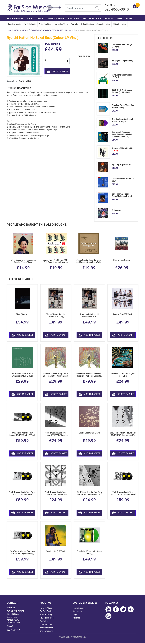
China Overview (119, 24)
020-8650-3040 (13, 630)
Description (12, 81)
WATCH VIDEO (25, 81)
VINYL (119, 18)
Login (75, 614)
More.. (129, 18)
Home (9, 30)
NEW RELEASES (15, 18)
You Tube (74, 24)
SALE (30, 18)
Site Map (76, 618)
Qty (45, 60)
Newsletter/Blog (61, 24)
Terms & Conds (79, 608)
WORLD (109, 18)
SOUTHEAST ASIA (92, 18)
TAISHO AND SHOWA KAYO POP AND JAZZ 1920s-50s (51, 30)
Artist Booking (45, 24)
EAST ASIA (73, 18)
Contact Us (77, 611)
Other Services (87, 24)
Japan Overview (103, 24)
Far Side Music (14, 24)
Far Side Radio (30, 24)
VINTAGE (25, 30)
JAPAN (39, 18)
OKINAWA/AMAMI (55, 18)
